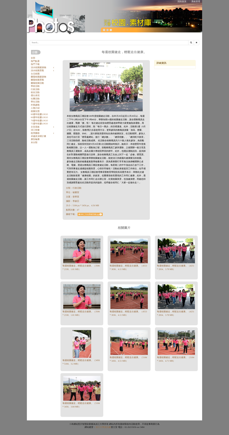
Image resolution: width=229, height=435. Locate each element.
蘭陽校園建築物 (38, 77)
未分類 (34, 142)
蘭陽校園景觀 (37, 80)
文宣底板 (35, 127)
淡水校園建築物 (38, 67)
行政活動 (35, 89)
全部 (33, 58)
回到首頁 (182, 1)
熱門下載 (35, 64)
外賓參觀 (35, 105)
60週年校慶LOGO (39, 114)
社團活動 (35, 98)
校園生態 (35, 111)
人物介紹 (35, 108)
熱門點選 (35, 61)
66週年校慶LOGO (39, 117)
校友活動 (35, 92)
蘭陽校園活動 (37, 83)
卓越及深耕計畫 (38, 136)
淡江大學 (100, 427)
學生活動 (35, 102)
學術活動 (35, 86)
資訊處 (107, 427)
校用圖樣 (35, 133)
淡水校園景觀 (37, 70)
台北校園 (35, 74)
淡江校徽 (35, 130)
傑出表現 (35, 95)
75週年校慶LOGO (39, 123)
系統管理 (195, 1)
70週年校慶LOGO (39, 120)
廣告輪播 (35, 139)
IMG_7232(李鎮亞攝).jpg (90, 214)
